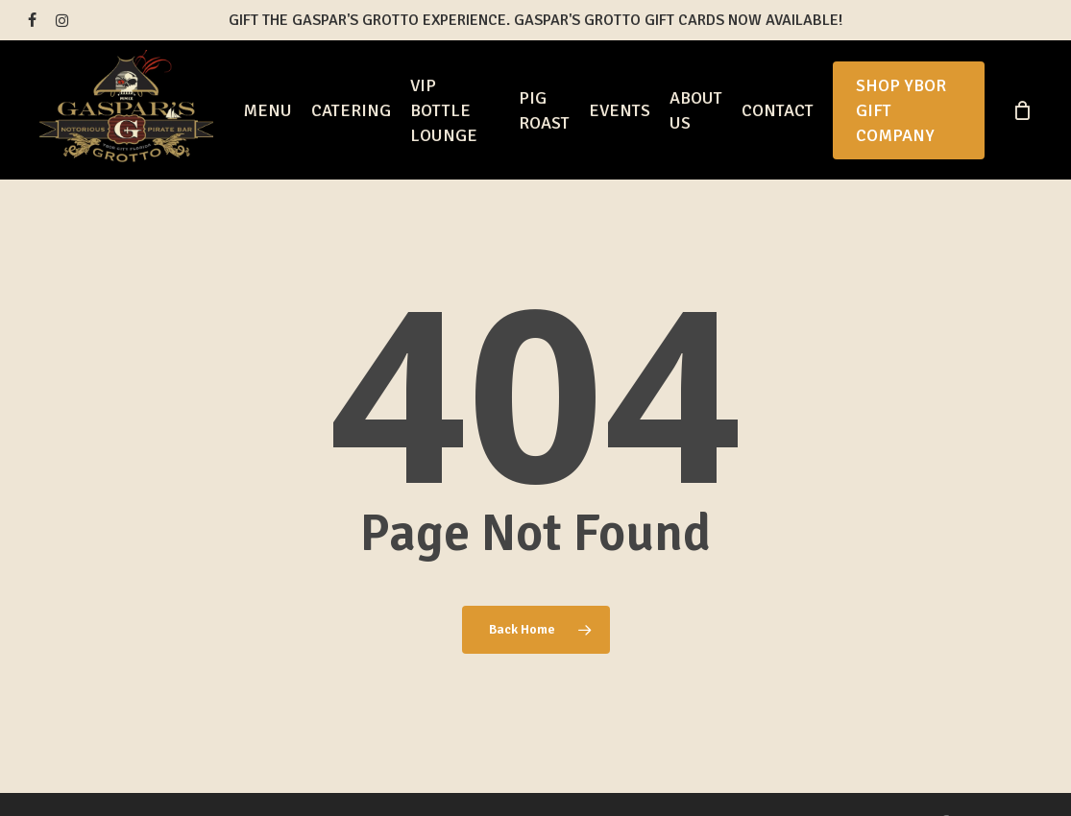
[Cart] (1022, 110)
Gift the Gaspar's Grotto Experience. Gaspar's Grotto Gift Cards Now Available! (535, 20)
